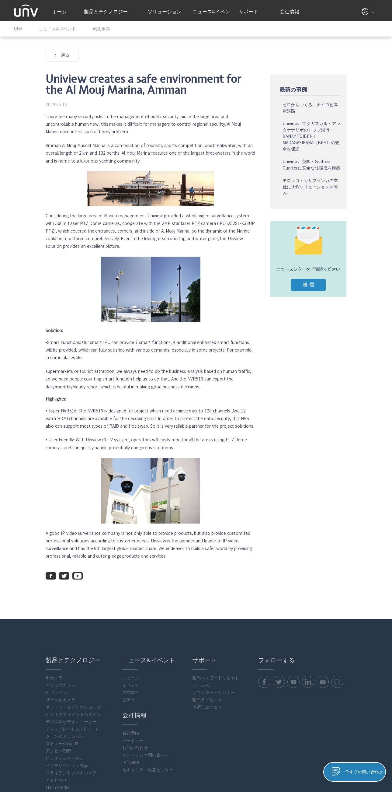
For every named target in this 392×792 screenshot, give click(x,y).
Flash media (25, 732)
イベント (103, 630)
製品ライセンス (185, 644)
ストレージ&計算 (30, 688)
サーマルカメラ (28, 644)
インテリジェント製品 (35, 710)
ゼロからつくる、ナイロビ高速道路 (342, 107)
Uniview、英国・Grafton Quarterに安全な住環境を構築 (344, 164)
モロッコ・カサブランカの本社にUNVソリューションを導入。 (342, 185)
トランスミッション (33, 681)
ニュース (103, 622)
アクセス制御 (26, 695)
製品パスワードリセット (193, 622)
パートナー (105, 685)
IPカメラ (22, 622)
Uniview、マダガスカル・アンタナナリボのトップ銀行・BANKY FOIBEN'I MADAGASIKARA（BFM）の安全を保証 (344, 135)
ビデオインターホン (33, 703)
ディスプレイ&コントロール (41, 673)
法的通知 (103, 707)
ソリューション (166, 11)
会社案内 (103, 678)
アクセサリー (26, 725)
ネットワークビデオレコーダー (43, 652)
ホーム (59, 11)
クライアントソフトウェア (39, 717)
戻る (33, 55)
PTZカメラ (24, 637)
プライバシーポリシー (284, 770)
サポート (251, 11)
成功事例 (103, 637)
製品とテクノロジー (109, 11)
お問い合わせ (108, 692)
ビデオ (101, 644)
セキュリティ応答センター (120, 714)
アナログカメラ (28, 630)
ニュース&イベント (211, 15)
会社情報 (292, 11)
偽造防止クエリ (185, 652)
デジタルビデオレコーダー (39, 666)
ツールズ (178, 630)
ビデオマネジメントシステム (41, 659)
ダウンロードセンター (191, 637)
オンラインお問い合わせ (118, 700)
